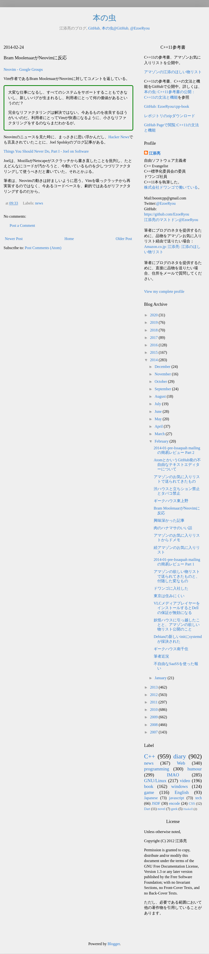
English (182, 792)
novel (161, 809)
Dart (147, 809)
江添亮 (154, 153)
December (163, 367)
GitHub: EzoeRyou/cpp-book (166, 106)
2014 (154, 360)
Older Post (124, 239)
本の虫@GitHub (115, 28)
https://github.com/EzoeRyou (166, 214)
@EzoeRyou (140, 28)
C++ (149, 756)
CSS (192, 803)
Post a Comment (22, 225)
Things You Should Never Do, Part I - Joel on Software (46, 151)
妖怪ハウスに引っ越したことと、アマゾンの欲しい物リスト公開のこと (177, 624)
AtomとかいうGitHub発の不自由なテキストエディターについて (177, 464)
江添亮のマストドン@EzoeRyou (171, 220)
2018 (154, 330)
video (185, 780)
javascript (176, 798)
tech (198, 798)
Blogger (114, 944)
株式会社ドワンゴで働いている (171, 187)
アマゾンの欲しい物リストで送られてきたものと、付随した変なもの (177, 576)
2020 (154, 315)
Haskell (188, 809)
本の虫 (104, 17)
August (161, 396)
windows (179, 786)
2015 (154, 352)
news (39, 203)
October (161, 381)
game (149, 792)
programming (156, 768)
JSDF (156, 803)
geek (174, 809)
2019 (154, 322)
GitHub (94, 28)
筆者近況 (161, 656)
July (158, 404)
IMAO (173, 774)
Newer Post (14, 239)
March (160, 434)
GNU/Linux (155, 780)
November (163, 374)
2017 (154, 338)
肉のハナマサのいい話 (173, 528)
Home (69, 239)
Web (181, 763)
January (161, 678)
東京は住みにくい (169, 596)
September (163, 389)
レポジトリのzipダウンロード (169, 116)
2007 (154, 732)
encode (174, 803)
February (162, 441)
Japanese (151, 798)
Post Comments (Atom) (43, 248)
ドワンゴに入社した (171, 588)
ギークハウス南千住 (171, 649)
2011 (154, 702)
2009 (154, 717)
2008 (154, 725)
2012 (154, 695)
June (159, 411)
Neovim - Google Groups (23, 69)
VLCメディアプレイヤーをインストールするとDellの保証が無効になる (177, 607)
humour (194, 768)
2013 (154, 687)
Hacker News (118, 137)
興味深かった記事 (169, 520)
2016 (154, 345)
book (148, 786)
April (159, 426)
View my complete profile (164, 291)
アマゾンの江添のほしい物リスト (173, 72)
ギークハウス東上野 (171, 501)
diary (179, 756)
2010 (154, 710)
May (159, 419)
